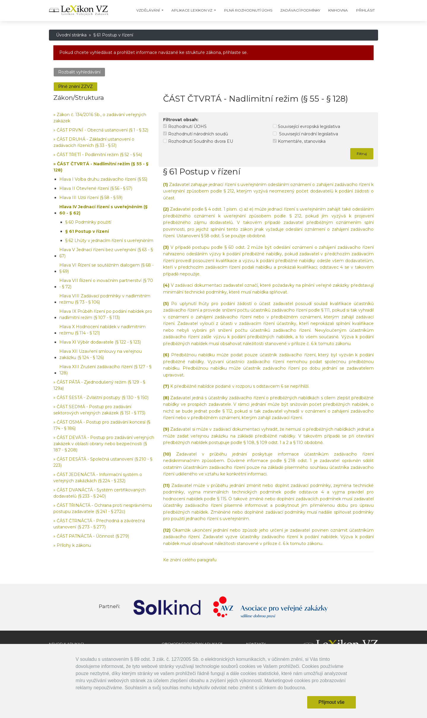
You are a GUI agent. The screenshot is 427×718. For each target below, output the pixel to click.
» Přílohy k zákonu (72, 545)
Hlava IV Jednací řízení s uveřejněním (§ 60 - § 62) (103, 210)
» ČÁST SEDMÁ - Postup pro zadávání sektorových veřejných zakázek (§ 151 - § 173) (99, 410)
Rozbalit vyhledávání (79, 72)
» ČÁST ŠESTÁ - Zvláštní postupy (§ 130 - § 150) (101, 397)
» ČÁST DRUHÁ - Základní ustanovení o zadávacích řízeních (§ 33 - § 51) (93, 142)
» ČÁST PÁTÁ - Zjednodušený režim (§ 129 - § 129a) (99, 385)
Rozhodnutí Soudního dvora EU (198, 141)
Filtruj (362, 153)
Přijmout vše (331, 702)
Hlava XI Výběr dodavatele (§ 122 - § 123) (100, 342)
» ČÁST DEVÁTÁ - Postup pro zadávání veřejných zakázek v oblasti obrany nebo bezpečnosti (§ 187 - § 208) (103, 444)
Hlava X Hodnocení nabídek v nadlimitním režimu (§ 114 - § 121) (102, 330)
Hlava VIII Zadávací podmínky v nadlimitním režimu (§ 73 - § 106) (104, 299)
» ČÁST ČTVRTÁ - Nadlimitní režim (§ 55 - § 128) (101, 167)
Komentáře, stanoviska (299, 141)
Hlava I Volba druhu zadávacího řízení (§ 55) (103, 179)
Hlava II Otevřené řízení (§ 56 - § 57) (95, 188)
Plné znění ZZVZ (75, 86)
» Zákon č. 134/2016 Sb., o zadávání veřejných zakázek (99, 118)
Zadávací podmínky (300, 10)
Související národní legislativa (305, 134)
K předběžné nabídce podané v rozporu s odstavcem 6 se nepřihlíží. (236, 386)
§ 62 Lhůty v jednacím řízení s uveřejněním (109, 240)
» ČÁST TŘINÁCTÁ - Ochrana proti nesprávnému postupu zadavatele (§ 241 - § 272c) (102, 508)
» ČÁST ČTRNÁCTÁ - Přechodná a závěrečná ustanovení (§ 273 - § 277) (99, 524)
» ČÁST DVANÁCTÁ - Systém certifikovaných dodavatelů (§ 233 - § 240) (99, 493)
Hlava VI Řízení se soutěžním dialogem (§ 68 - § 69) (106, 268)
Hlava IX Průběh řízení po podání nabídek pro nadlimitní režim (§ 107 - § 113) (105, 314)
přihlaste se (235, 52)
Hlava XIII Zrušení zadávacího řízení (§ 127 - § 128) (105, 370)
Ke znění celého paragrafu (189, 559)
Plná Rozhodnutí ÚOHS (248, 10)
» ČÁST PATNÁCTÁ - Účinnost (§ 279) (91, 536)
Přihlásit (365, 10)
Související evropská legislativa (306, 126)
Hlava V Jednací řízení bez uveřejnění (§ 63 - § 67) (106, 253)
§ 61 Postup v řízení (87, 231)
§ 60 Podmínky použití (88, 222)
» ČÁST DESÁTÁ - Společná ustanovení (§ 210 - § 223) (102, 462)
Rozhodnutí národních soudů (195, 134)
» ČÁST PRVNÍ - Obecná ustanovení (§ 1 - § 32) (100, 130)
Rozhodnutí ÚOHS (185, 126)
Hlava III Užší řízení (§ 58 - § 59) (90, 197)
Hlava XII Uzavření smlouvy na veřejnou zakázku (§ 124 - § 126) (100, 354)
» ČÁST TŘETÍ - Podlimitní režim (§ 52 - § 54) (97, 154)
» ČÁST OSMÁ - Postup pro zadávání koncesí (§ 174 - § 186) (101, 425)
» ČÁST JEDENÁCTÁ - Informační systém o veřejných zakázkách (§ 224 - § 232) (97, 477)
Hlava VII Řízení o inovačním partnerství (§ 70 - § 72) (106, 283)
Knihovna (338, 10)
